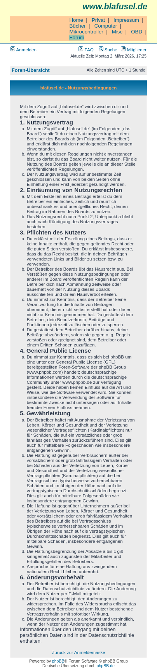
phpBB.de (106, 665)
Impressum (126, 20)
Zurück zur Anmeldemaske (78, 652)
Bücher (77, 26)
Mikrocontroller (86, 32)
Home (76, 20)
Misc (117, 32)
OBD (136, 32)
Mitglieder (134, 49)
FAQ (85, 49)
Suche (108, 49)
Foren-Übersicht (31, 70)
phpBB (58, 661)
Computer (105, 26)
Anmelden (23, 49)
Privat (98, 20)
